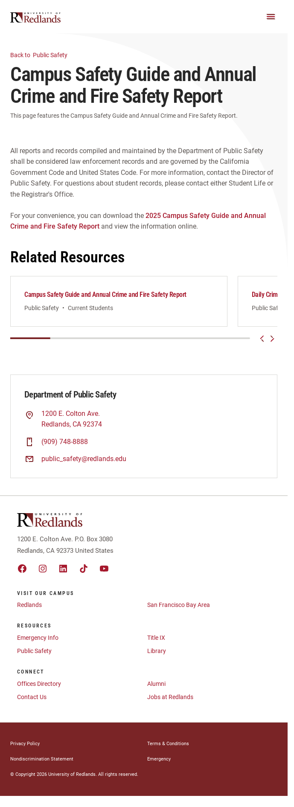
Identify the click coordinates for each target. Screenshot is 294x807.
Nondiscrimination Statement (41, 759)
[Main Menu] (271, 16)
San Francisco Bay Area (178, 604)
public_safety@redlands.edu (83, 459)
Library (156, 650)
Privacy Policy (25, 743)
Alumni (156, 683)
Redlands (29, 604)
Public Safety (44, 54)
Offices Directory (39, 683)
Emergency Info (37, 637)
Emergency (159, 759)
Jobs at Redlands (170, 697)
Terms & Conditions (168, 743)
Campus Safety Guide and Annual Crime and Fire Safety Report (105, 294)
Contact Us (32, 697)
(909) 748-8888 (64, 442)
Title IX (156, 637)
